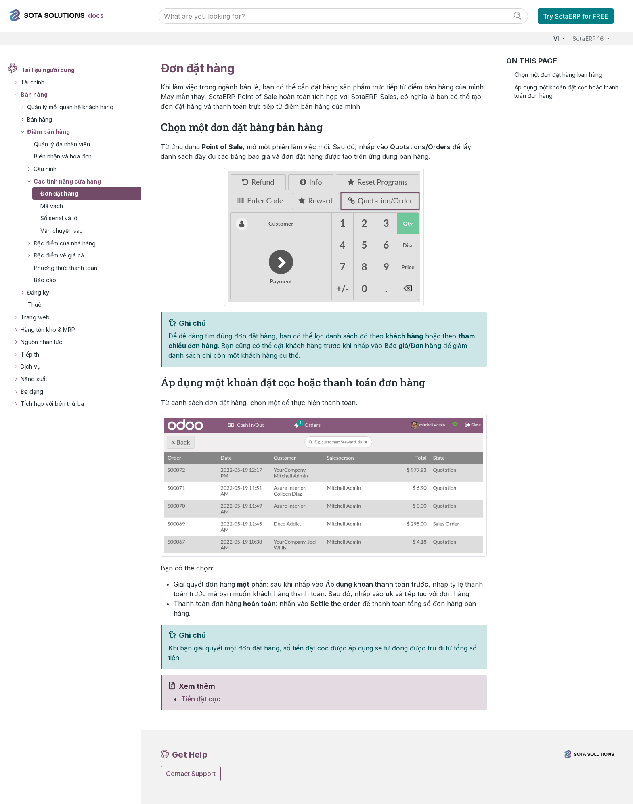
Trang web (35, 317)
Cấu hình (45, 168)
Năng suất (34, 379)
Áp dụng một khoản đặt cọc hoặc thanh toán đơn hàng (566, 91)
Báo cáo (45, 279)
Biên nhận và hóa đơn (63, 156)
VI (557, 38)
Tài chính (32, 82)
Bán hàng (34, 94)
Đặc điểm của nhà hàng (65, 243)
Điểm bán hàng (48, 131)
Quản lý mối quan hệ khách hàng (70, 106)
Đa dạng (32, 391)
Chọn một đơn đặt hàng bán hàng (558, 74)
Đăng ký (38, 292)
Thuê (34, 304)
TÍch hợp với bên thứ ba (52, 403)
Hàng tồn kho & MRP (48, 329)
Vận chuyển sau (61, 230)
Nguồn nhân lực (41, 341)
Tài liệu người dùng (48, 69)
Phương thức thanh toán (65, 267)
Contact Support (191, 774)
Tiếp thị (30, 354)
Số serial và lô (59, 218)
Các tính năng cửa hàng (67, 181)
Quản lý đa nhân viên (62, 144)
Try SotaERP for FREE (575, 16)
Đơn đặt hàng (59, 193)
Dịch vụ (30, 366)
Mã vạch (51, 206)
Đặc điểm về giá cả (59, 255)
